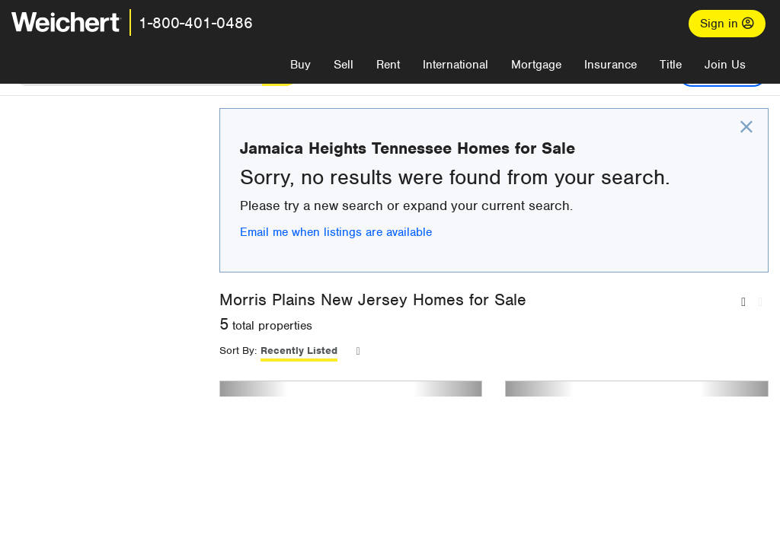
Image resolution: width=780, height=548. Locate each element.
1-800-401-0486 (196, 23)
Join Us (725, 64)
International (455, 64)
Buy (300, 64)
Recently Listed (403, 374)
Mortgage (536, 64)
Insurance (610, 64)
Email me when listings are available (440, 255)
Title (671, 64)
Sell (343, 64)
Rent (388, 64)
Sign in (727, 23)
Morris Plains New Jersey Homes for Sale (477, 323)
